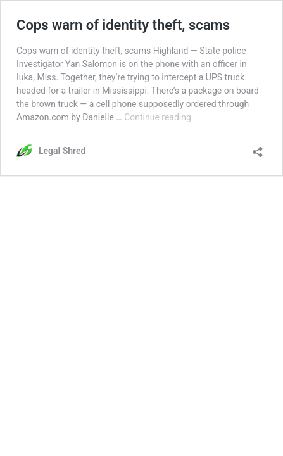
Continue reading (157, 117)
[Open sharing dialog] (258, 148)
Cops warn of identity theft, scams (123, 25)
